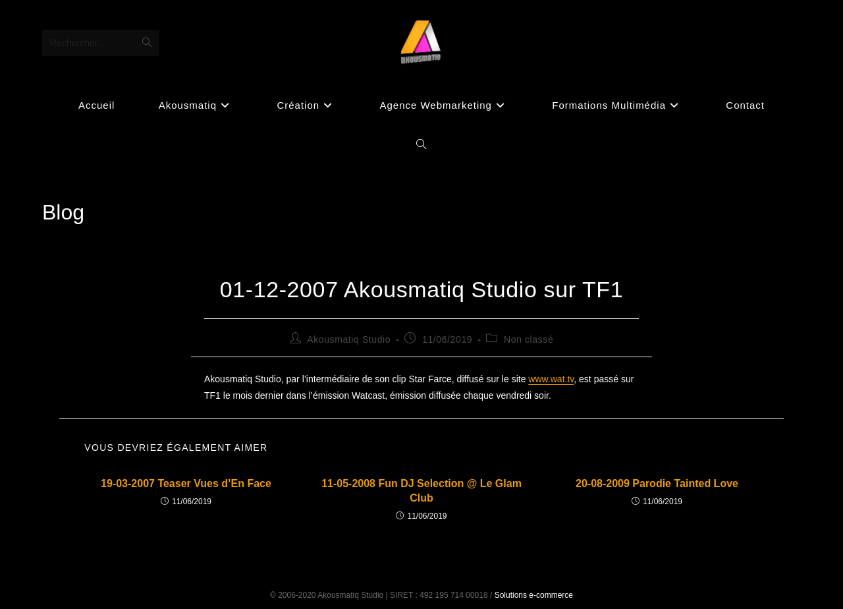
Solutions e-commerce (534, 595)
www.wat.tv (551, 379)
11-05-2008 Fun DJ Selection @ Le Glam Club (421, 491)
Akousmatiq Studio (349, 339)
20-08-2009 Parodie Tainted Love (657, 483)
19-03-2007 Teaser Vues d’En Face (186, 483)
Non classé (528, 339)
